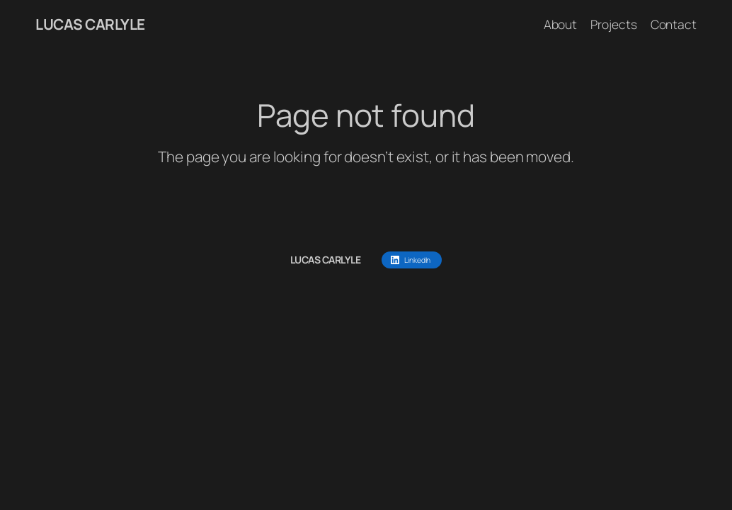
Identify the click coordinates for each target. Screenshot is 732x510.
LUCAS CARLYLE (90, 24)
